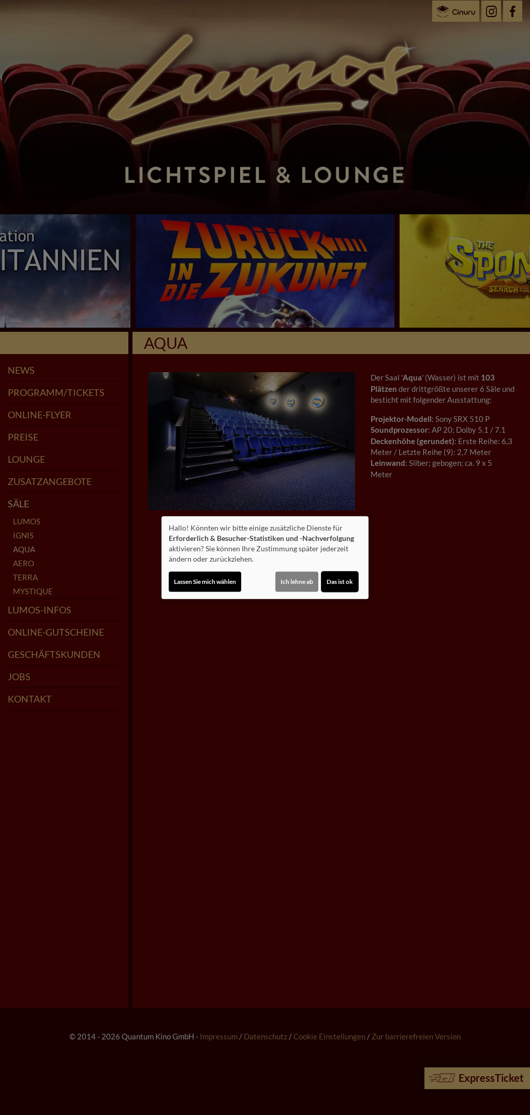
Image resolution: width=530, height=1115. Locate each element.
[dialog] (265, 557)
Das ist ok (340, 581)
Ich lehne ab (297, 581)
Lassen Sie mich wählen (205, 581)
